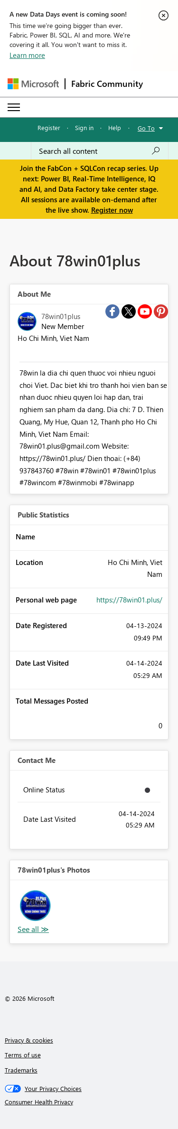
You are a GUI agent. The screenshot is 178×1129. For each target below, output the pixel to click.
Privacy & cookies (29, 1040)
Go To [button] (146, 128)
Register (48, 127)
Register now (112, 210)
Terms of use (23, 1055)
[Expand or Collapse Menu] (14, 107)
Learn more (27, 55)
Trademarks (21, 1070)
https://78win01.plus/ (129, 599)
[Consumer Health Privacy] (89, 1102)
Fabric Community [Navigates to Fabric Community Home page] (107, 83)
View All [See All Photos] (33, 929)
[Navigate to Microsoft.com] (33, 83)
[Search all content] (100, 151)
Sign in (84, 127)
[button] (35, 905)
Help (114, 127)
